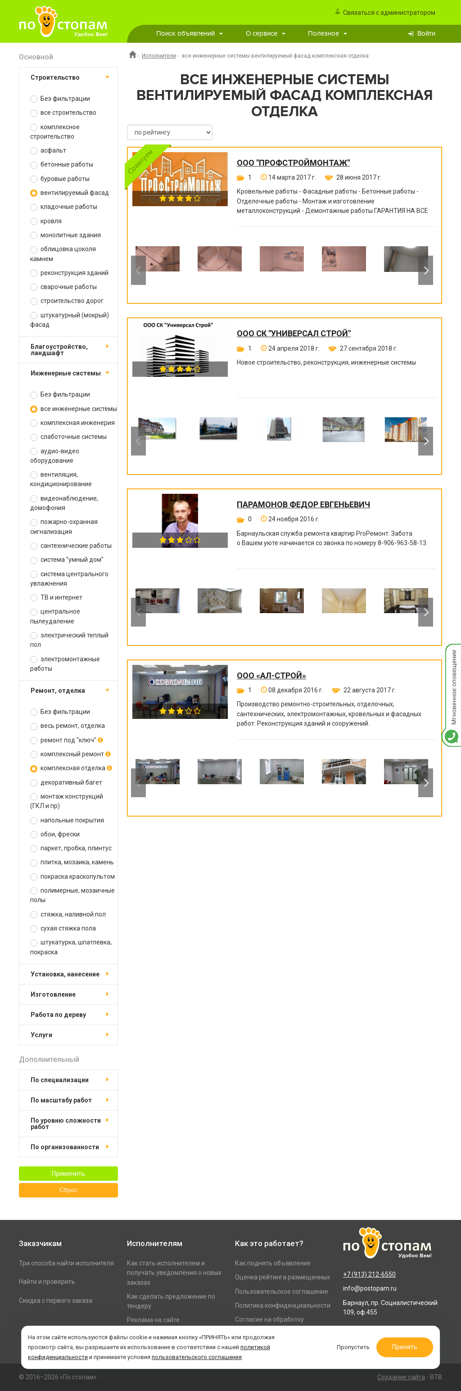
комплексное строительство (55, 131)
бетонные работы (61, 164)
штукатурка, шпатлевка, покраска (71, 947)
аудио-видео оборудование (54, 455)
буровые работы (60, 179)
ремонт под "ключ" (66, 740)
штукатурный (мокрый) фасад (69, 320)
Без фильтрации (60, 99)
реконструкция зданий (69, 273)
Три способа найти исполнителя (66, 1263)
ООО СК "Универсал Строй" (294, 334)
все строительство (63, 113)
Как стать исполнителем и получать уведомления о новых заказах (174, 1273)
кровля (46, 221)
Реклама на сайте (153, 1319)
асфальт (48, 150)
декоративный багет (66, 782)
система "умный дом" (67, 560)
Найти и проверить (47, 1281)
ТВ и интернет (56, 597)
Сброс (68, 1190)
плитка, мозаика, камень (72, 862)
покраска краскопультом (72, 877)
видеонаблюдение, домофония (64, 503)
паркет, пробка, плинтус (71, 848)
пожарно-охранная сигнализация (64, 526)
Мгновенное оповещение (451, 653)
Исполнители (159, 56)
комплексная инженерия (72, 423)
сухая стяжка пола (63, 928)
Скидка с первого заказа (55, 1300)
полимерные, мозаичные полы (72, 895)
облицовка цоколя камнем (63, 253)
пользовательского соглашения (197, 1356)
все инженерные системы (73, 409)
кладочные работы (63, 207)
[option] (157, 270)
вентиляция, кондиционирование (61, 479)
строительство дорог (67, 301)
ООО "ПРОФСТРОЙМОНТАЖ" (293, 163)
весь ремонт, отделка (67, 726)
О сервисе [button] (265, 33)
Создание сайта (401, 1377)
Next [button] (425, 270)
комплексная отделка (71, 768)
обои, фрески (55, 834)
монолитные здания (65, 235)
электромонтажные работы (65, 663)
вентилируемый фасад (69, 193)
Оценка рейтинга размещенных (282, 1277)
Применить (68, 1173)
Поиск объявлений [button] (189, 33)
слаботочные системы (68, 437)
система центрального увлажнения (69, 578)
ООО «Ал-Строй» (271, 676)
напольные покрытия (67, 820)
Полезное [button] (327, 33)
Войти (426, 33)
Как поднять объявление (273, 1263)
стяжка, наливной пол (68, 914)
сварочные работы (63, 287)
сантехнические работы (71, 546)
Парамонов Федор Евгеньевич (303, 505)
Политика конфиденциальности (282, 1305)
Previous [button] (138, 270)
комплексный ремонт (70, 754)
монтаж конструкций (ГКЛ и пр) (66, 801)
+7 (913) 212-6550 (369, 1274)
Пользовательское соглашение (281, 1291)
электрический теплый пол (69, 640)
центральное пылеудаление (55, 616)
